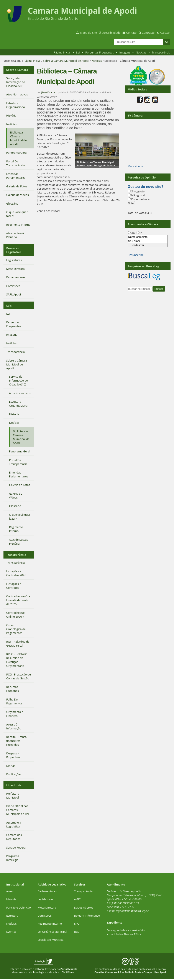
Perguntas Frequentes (99, 52)
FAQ (77, 924)
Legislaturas (45, 899)
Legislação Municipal (51, 940)
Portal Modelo (68, 969)
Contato (131, 33)
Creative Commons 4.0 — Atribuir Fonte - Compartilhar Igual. (130, 972)
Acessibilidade (111, 33)
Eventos (11, 932)
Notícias (141, 52)
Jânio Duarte (48, 92)
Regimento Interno (50, 924)
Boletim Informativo (87, 915)
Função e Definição (18, 907)
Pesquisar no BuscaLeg (143, 266)
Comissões (45, 915)
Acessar (165, 33)
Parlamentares (47, 891)
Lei (78, 52)
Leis (9, 305)
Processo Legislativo (13, 250)
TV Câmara (135, 115)
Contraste (148, 33)
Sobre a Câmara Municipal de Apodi (66, 61)
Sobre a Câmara (17, 70)
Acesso (10, 891)
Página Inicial (62, 52)
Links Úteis (13, 785)
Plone (70, 972)
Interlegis (38, 972)
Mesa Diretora (47, 907)
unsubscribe (136, 255)
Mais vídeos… (136, 166)
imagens (124, 52)
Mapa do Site (88, 33)
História (11, 899)
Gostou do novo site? (145, 186)
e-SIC (77, 899)
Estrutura (12, 915)
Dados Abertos (83, 907)
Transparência (161, 52)
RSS (76, 932)
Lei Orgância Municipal (52, 932)
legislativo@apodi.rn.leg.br (132, 911)
